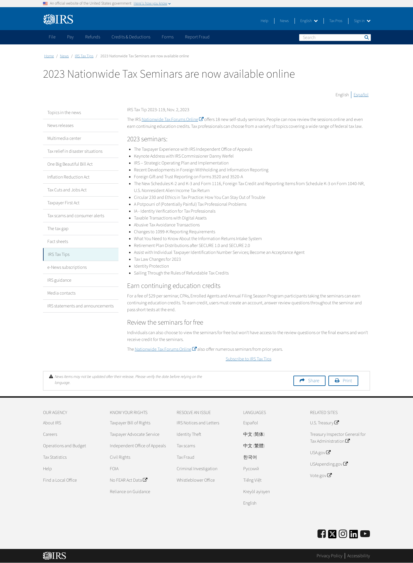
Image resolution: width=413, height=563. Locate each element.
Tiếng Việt (252, 480)
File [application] (52, 37)
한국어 (250, 457)
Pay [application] (70, 37)
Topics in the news (64, 112)
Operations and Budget (64, 446)
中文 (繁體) (254, 446)
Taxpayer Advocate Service (134, 434)
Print (347, 380)
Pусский (251, 469)
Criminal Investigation (197, 469)
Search (366, 37)
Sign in (362, 21)
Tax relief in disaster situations (74, 151)
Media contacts (61, 293)
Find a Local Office (60, 480)
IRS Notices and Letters (198, 423)
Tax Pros (335, 21)
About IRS (52, 423)
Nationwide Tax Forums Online (172, 119)
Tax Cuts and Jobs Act (67, 190)
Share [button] (313, 380)
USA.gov (320, 453)
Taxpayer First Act (63, 203)
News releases (60, 125)
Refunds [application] (92, 37)
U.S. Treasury (324, 423)
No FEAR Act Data (128, 480)
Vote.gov (321, 475)
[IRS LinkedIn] (353, 536)
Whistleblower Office (196, 480)
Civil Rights (120, 457)
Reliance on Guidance (130, 492)
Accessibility (358, 556)
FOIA (114, 469)
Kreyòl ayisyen (256, 492)
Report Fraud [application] (197, 37)
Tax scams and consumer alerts (75, 216)
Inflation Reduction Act (68, 177)
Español (361, 95)
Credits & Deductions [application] (131, 37)
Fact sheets (57, 241)
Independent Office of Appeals (138, 446)
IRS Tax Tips (84, 56)
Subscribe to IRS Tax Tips (248, 359)
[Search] (335, 37)
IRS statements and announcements (80, 306)
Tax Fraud (185, 457)
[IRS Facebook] (321, 534)
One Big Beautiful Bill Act (70, 164)
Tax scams (186, 446)
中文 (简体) (254, 434)
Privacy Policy (329, 556)
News (284, 21)
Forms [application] (168, 37)
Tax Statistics (55, 457)
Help (264, 21)
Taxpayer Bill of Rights (130, 423)
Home (49, 56)
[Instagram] (343, 534)
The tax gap (58, 228)
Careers (50, 434)
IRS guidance (59, 280)
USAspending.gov (329, 464)
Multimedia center (64, 138)
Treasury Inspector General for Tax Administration (338, 437)
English (309, 21)
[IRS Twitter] (332, 536)
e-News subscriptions (67, 267)
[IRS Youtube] (365, 534)
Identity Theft (189, 434)
